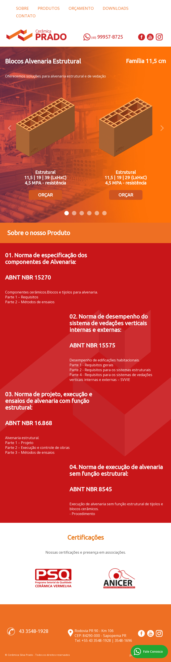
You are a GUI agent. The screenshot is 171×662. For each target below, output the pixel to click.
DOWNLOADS (115, 8)
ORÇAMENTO (81, 8)
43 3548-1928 (33, 631)
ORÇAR (45, 194)
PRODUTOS (49, 8)
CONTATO (26, 15)
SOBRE (22, 8)
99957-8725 (110, 37)
